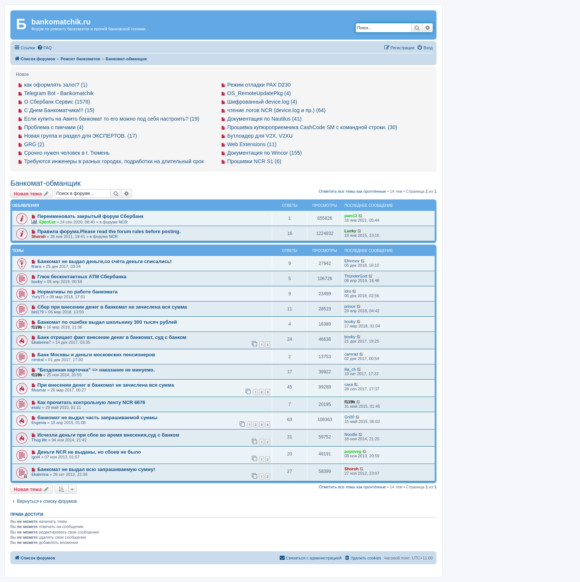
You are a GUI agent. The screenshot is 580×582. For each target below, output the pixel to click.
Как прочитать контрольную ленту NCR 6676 (91, 402)
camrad (351, 354)
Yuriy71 (38, 297)
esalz (36, 407)
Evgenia (38, 422)
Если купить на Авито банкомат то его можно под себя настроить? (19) (111, 119)
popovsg (352, 451)
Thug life (39, 440)
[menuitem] (44, 47)
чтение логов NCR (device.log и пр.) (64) (276, 110)
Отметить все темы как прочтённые (352, 191)
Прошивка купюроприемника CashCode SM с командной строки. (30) (312, 127)
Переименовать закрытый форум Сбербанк (90, 216)
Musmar (38, 390)
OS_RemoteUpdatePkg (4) (259, 93)
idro (347, 291)
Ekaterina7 (41, 342)
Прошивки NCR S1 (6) (254, 161)
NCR (123, 222)
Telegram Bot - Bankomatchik (59, 93)
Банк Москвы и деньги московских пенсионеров (96, 354)
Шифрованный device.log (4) (262, 102)
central (37, 359)
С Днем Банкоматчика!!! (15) (59, 110)
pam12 (350, 215)
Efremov (352, 261)
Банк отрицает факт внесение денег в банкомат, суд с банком (111, 337)
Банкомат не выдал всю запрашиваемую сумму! (96, 469)
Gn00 (349, 417)
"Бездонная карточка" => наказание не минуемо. (96, 370)
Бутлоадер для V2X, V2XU (260, 136)
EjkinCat (47, 222)
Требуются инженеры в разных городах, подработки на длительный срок (114, 161)
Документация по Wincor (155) (264, 153)
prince (349, 306)
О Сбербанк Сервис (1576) (57, 102)
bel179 (37, 312)
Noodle (350, 434)
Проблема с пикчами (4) (54, 127)
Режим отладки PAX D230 (259, 85)
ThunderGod (355, 276)
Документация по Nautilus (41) (264, 119)
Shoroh (38, 236)
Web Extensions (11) (251, 144)
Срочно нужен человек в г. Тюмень (66, 153)
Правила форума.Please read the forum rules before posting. (109, 231)
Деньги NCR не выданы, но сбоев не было (89, 452)
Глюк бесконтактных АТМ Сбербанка (82, 276)
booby (37, 281)
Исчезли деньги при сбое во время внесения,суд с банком (108, 435)
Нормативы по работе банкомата (77, 292)
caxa (348, 384)
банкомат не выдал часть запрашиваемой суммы (97, 417)
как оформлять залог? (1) (55, 85)
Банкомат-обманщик (45, 183)
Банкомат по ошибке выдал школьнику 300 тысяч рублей (107, 322)
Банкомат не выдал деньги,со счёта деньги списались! (104, 261)
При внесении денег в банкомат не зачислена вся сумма (105, 385)
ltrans (36, 266)
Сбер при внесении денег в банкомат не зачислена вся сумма (112, 307)
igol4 (35, 457)
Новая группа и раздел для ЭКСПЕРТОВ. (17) (80, 136)
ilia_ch (350, 369)
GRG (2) (34, 144)
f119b (36, 327)
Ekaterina (39, 474)
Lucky (350, 231)
